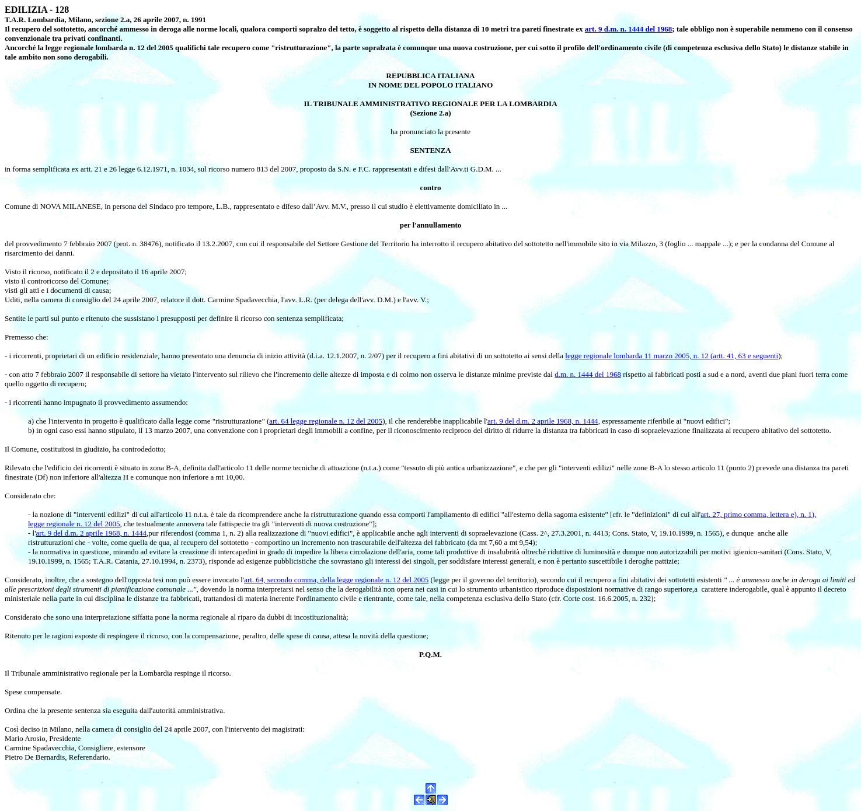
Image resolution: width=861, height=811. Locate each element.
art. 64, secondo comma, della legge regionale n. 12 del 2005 (336, 579)
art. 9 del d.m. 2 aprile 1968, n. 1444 (542, 421)
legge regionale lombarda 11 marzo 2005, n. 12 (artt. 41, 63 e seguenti (671, 355)
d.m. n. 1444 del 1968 (588, 374)
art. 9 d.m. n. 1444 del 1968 (628, 29)
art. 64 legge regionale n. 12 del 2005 (325, 421)
